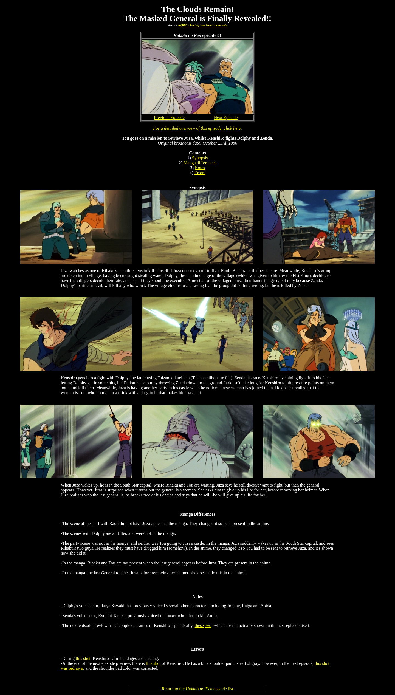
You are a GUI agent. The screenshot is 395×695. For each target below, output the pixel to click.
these (199, 625)
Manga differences (200, 162)
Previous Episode (169, 117)
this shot (83, 658)
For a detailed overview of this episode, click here (197, 128)
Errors (199, 172)
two (208, 625)
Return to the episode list (197, 688)
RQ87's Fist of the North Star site (202, 25)
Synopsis (200, 158)
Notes (200, 167)
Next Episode (226, 117)
